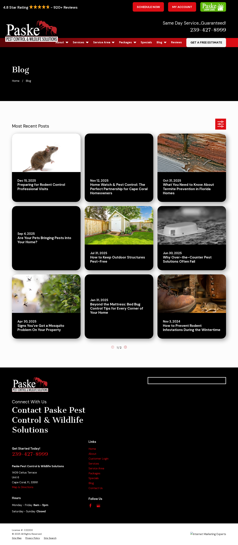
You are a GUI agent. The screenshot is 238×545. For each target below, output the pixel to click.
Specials (94, 478)
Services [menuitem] (81, 42)
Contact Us (96, 488)
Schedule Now (148, 7)
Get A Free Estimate (206, 42)
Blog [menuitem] (162, 42)
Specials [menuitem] (146, 42)
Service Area (96, 468)
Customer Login (98, 458)
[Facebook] (90, 506)
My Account (182, 7)
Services (94, 463)
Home (92, 449)
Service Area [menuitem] (104, 42)
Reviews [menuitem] (176, 42)
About (92, 454)
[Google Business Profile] (98, 506)
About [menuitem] (61, 42)
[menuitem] (17, 538)
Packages (94, 473)
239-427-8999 (208, 30)
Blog (91, 483)
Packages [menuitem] (127, 42)
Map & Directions (22, 487)
